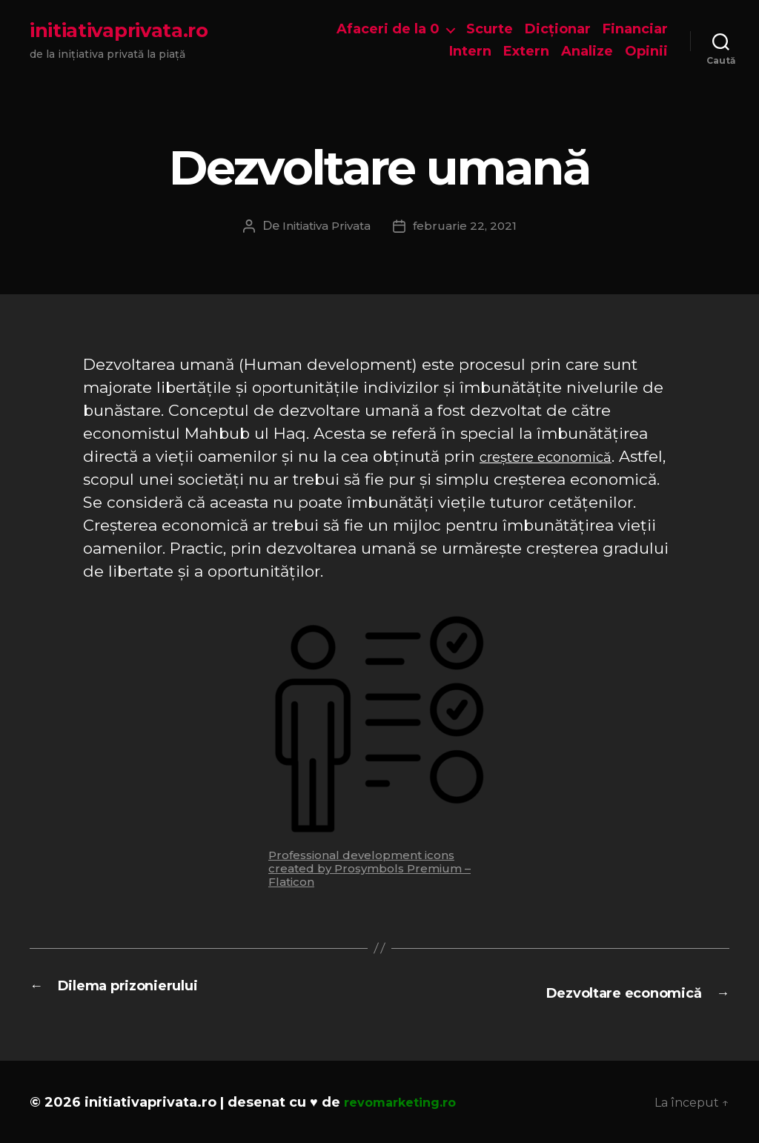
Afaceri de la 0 (388, 29)
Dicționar (558, 29)
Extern (526, 51)
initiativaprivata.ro (119, 30)
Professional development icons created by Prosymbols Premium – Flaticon (369, 868)
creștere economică (557, 456)
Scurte (489, 29)
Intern (470, 51)
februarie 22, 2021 (469, 226)
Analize (587, 51)
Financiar (635, 29)
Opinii (646, 51)
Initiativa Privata (326, 226)
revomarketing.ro (407, 1101)
